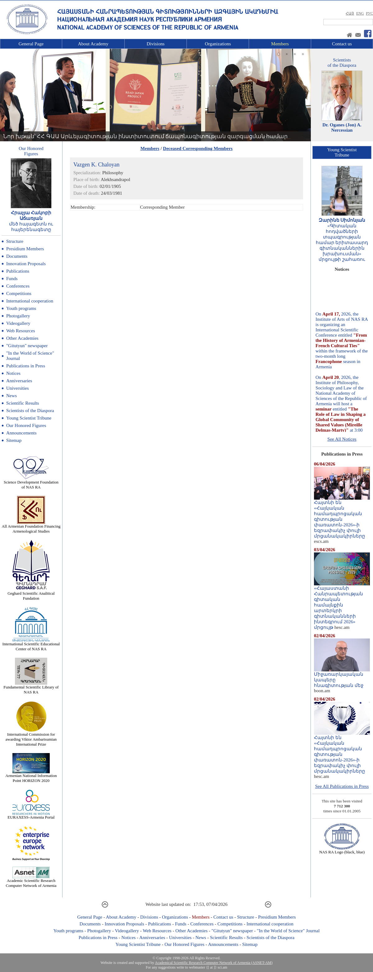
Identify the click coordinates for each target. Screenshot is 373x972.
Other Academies (22, 338)
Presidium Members (25, 248)
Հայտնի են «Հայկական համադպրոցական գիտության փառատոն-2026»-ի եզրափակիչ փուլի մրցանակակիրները (342, 517)
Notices (13, 373)
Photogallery (18, 315)
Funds (12, 278)
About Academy (93, 43)
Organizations (218, 43)
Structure (14, 241)
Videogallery (18, 323)
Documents (16, 256)
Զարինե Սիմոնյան (342, 220)
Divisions (156, 43)
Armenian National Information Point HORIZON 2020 (31, 776)
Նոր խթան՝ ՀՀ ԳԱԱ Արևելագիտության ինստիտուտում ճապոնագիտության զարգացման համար (145, 136)
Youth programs (21, 308)
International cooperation (29, 300)
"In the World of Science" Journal (288, 930)
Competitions (18, 293)
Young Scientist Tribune (28, 418)
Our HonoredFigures (31, 151)
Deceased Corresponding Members (198, 148)
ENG (360, 13)
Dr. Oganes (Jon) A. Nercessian (341, 127)
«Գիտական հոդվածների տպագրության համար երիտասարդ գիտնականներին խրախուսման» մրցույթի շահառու (342, 242)
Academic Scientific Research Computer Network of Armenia (31, 881)
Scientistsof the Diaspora (342, 62)
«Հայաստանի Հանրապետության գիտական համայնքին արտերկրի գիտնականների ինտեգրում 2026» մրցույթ (342, 605)
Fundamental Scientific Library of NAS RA (30, 687)
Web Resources (20, 330)
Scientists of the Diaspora (30, 410)
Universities (17, 388)
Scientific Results (22, 403)
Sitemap (13, 440)
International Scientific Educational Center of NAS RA (31, 644)
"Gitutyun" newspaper (27, 345)
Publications (17, 271)
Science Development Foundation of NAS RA (31, 482)
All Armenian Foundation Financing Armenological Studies (31, 527)
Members (280, 43)
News (11, 395)
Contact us (342, 43)
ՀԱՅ (350, 13)
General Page (31, 43)
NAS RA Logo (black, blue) (342, 850)
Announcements (21, 432)
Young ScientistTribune (342, 152)
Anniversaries (19, 380)
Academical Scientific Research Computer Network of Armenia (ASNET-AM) (213, 963)
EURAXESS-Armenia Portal (30, 815)
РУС (369, 13)
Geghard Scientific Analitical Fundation (31, 594)
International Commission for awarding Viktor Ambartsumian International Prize (31, 737)
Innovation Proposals (26, 263)
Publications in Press (25, 365)
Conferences (18, 286)
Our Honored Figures (26, 425)
